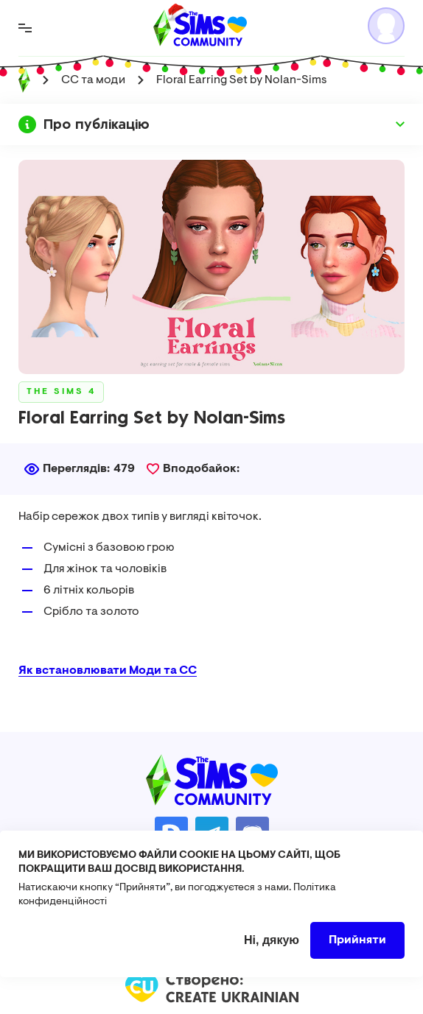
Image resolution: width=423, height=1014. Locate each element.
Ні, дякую (271, 953)
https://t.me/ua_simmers (211, 833)
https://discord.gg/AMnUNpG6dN (252, 833)
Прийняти (357, 954)
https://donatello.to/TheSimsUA (171, 833)
